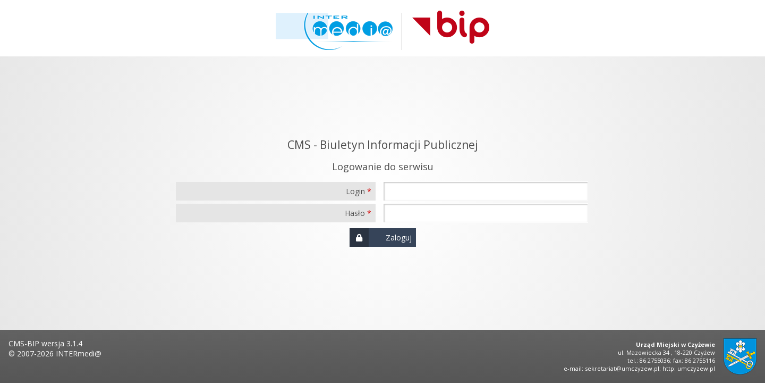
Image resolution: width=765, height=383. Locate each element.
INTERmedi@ (78, 353)
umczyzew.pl (696, 368)
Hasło (355, 213)
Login (355, 191)
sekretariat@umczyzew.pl (622, 368)
